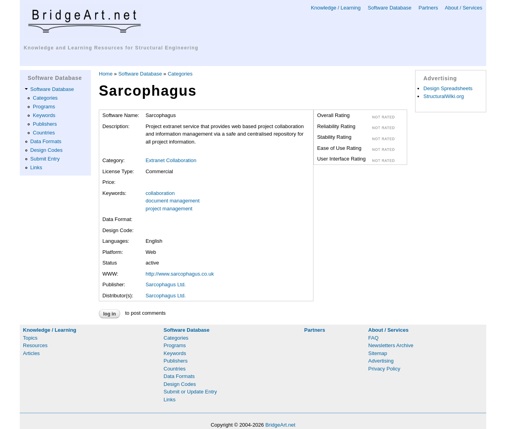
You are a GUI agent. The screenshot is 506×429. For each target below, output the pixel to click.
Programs (44, 107)
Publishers (45, 124)
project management (169, 209)
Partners (428, 8)
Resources (35, 345)
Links (36, 167)
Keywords (44, 115)
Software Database (390, 8)
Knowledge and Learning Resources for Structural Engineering (111, 48)
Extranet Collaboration (170, 160)
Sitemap (377, 353)
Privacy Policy (384, 369)
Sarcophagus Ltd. (165, 284)
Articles (31, 353)
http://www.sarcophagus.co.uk (179, 274)
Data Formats (46, 141)
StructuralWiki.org (443, 96)
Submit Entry (45, 159)
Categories (45, 98)
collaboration (160, 193)
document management (172, 201)
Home (106, 74)
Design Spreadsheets (447, 88)
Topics (30, 338)
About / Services (463, 8)
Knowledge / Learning (336, 8)
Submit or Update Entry (190, 392)
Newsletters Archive (390, 345)
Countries (44, 133)
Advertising (381, 361)
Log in (109, 314)
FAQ (373, 338)
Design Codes (46, 150)
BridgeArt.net (280, 425)
